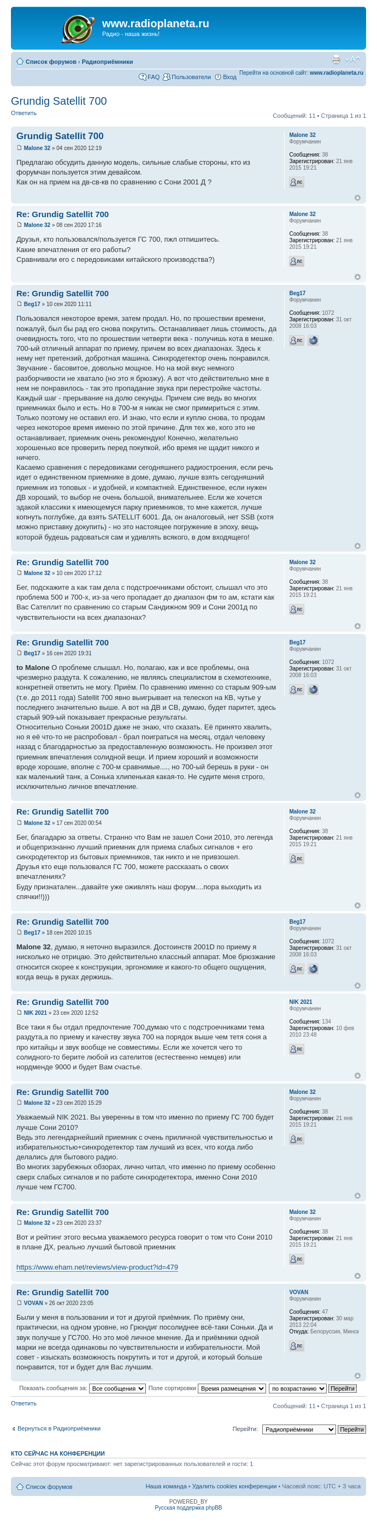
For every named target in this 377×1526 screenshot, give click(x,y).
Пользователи (191, 77)
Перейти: (245, 1429)
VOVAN (33, 1303)
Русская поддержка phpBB (188, 1508)
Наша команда (165, 1486)
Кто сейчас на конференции (58, 1453)
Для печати (336, 59)
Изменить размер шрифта (353, 59)
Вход (230, 77)
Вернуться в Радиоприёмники (59, 1428)
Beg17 (32, 304)
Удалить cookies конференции (234, 1486)
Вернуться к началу (358, 198)
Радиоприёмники (107, 61)
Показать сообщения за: (82, 1388)
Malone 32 (37, 148)
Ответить (24, 113)
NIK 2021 (35, 1013)
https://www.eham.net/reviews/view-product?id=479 (97, 1267)
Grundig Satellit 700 (59, 101)
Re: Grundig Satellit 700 (62, 214)
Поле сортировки (207, 1388)
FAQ (154, 77)
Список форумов (51, 61)
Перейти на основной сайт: (301, 73)
